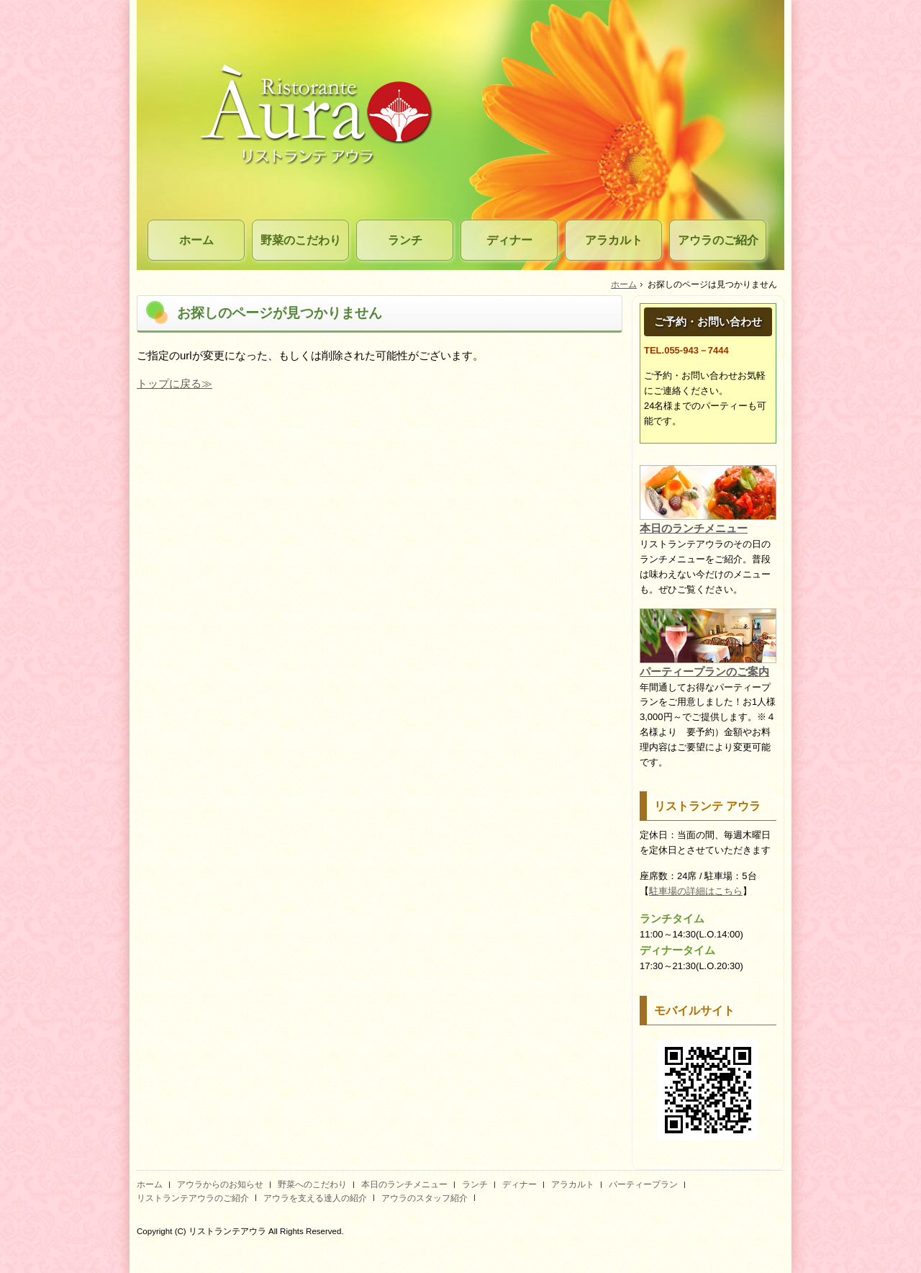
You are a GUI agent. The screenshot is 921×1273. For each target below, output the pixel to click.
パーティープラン (643, 1184)
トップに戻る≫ (174, 383)
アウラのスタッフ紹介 (424, 1198)
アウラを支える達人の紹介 (315, 1198)
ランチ (405, 240)
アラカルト (614, 240)
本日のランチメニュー (694, 528)
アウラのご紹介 (718, 240)
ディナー (509, 240)
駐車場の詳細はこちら (696, 891)
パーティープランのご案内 (704, 671)
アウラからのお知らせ (220, 1184)
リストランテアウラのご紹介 (193, 1198)
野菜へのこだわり (312, 1184)
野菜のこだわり (300, 240)
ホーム (196, 240)
